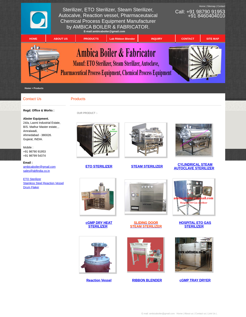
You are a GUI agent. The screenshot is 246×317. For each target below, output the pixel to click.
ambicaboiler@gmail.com (109, 31)
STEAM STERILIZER (147, 166)
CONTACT (187, 38)
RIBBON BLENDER (147, 280)
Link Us (212, 313)
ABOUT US (61, 38)
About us (188, 313)
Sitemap (211, 6)
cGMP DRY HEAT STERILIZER (99, 224)
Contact (221, 6)
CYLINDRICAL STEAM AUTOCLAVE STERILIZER (194, 166)
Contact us (201, 313)
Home (202, 6)
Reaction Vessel (98, 280)
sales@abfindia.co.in (36, 170)
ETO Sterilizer (32, 179)
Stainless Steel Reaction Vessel (43, 183)
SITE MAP (212, 38)
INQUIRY (156, 38)
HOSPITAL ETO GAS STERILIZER (195, 224)
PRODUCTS (91, 38)
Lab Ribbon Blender (122, 38)
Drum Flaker (31, 187)
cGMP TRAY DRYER (195, 280)
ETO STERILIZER (99, 166)
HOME (33, 38)
